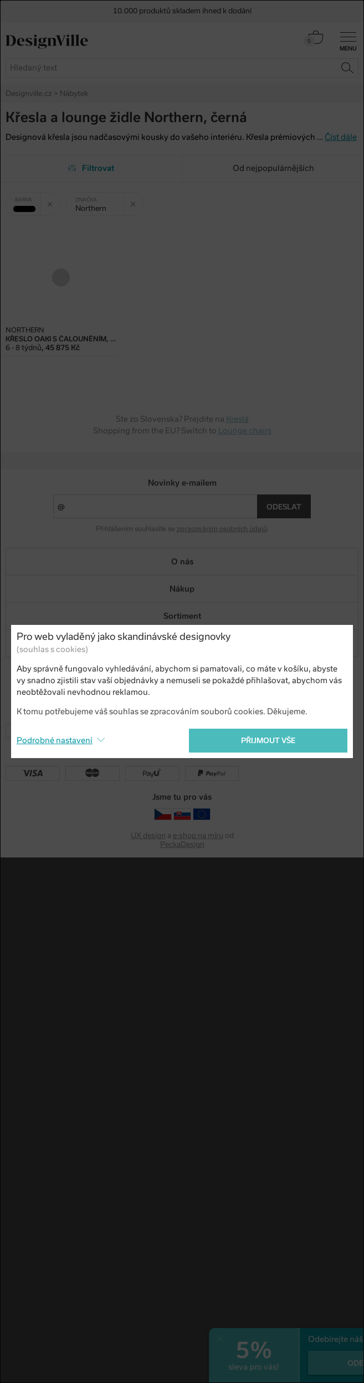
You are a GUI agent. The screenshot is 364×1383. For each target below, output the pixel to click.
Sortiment (182, 616)
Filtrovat (91, 168)
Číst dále (341, 137)
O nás (182, 561)
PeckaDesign (182, 844)
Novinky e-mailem (182, 482)
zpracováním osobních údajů (222, 529)
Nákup (182, 588)
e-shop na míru (198, 835)
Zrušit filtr (54, 199)
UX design (148, 835)
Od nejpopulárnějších (273, 168)
